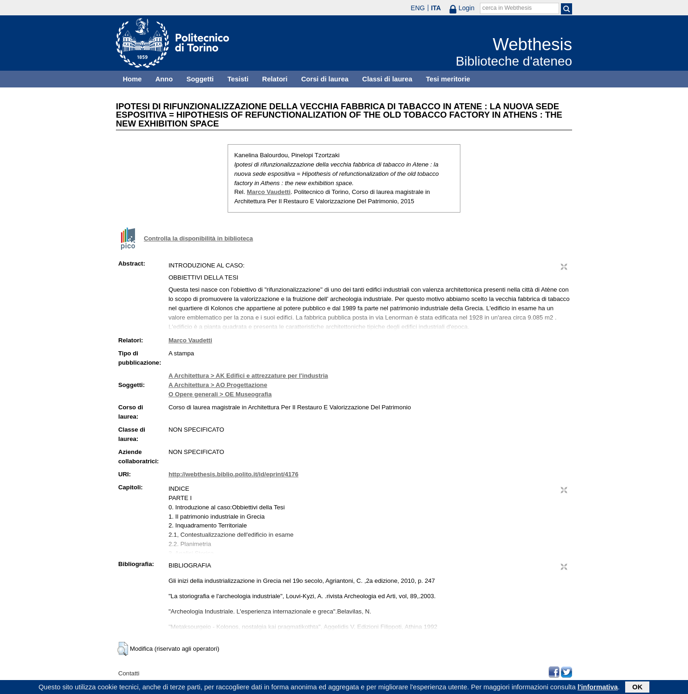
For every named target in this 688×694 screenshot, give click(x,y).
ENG (418, 8)
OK (637, 688)
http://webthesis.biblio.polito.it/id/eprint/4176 (233, 474)
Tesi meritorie (448, 79)
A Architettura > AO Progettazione (218, 384)
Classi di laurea (387, 79)
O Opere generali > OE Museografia (220, 394)
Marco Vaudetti (268, 191)
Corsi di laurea (325, 79)
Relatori (275, 79)
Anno (164, 79)
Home (132, 79)
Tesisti (237, 79)
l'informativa (598, 688)
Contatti (128, 673)
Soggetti (200, 79)
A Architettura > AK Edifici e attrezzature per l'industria (248, 375)
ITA (436, 8)
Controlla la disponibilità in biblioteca (198, 238)
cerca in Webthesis (507, 8)
